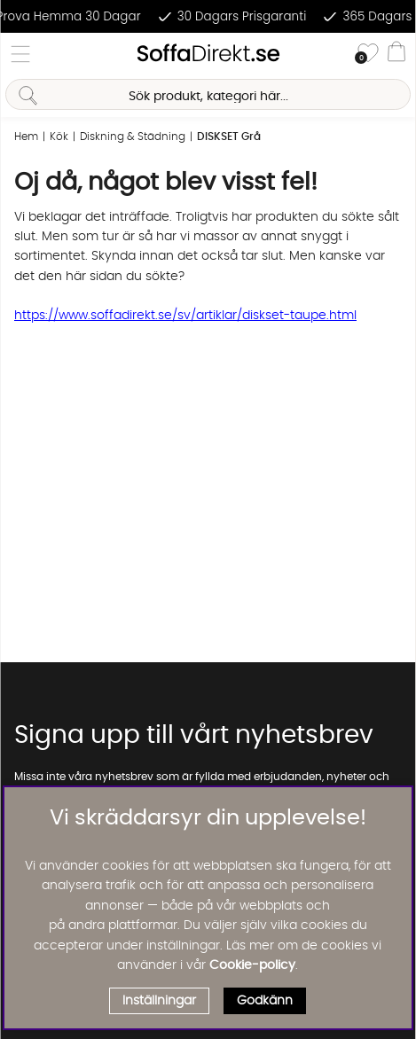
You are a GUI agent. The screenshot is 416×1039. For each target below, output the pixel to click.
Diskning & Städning (132, 136)
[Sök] (207, 94)
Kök (59, 136)
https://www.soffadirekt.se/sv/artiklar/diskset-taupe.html (185, 315)
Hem (26, 136)
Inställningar (159, 1001)
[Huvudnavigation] (20, 54)
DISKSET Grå (229, 136)
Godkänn (265, 1001)
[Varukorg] (396, 54)
